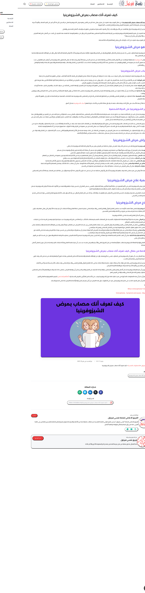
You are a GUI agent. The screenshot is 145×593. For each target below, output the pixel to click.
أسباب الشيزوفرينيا (61, 103)
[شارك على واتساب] (62, 392)
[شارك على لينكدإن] (72, 392)
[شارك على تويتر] (78, 392)
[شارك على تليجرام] (67, 392)
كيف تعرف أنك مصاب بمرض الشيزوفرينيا (121, 375)
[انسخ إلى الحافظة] (93, 402)
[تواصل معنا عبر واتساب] (134, 588)
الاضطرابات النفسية (116, 365)
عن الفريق (20, 438)
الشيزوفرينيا (120, 60)
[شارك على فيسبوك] (83, 392)
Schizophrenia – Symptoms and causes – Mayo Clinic (115, 293)
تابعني (16, 415)
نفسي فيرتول (127, 365)
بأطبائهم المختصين (46, 276)
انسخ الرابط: (72, 398)
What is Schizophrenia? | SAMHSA (121, 289)
